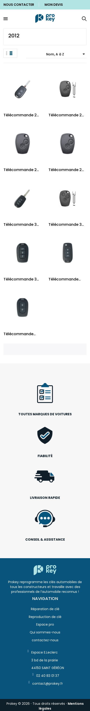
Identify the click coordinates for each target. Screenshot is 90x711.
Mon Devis (54, 4)
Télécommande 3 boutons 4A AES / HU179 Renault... (20, 224)
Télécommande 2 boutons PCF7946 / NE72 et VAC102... (21, 169)
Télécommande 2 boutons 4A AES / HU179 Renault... (20, 115)
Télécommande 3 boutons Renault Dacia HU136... (20, 279)
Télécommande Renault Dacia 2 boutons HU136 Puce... (18, 334)
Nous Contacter (18, 4)
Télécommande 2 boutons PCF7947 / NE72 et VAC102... (66, 169)
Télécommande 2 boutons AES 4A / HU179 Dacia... (65, 115)
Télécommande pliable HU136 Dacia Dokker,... (66, 279)
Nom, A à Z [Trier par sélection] (66, 54)
